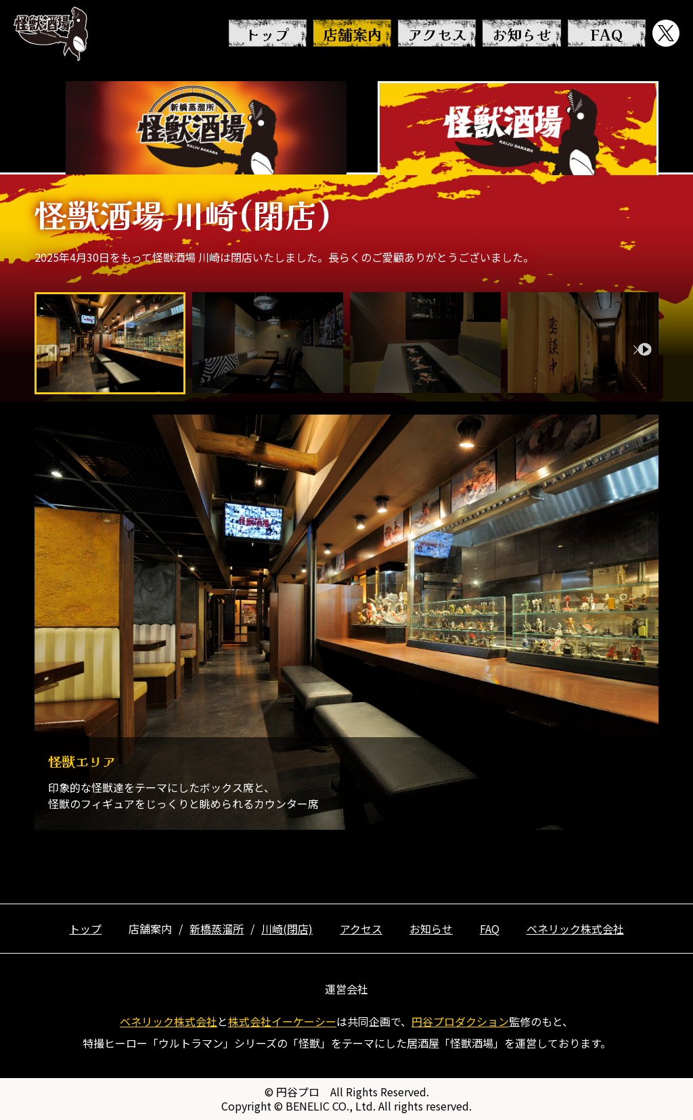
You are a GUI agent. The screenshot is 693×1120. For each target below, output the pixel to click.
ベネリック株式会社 (575, 928)
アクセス (437, 34)
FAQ (606, 34)
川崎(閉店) (287, 928)
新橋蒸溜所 (216, 928)
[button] (642, 350)
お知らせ (522, 34)
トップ (267, 34)
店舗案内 (352, 34)
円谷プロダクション (460, 1021)
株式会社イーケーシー (282, 1021)
